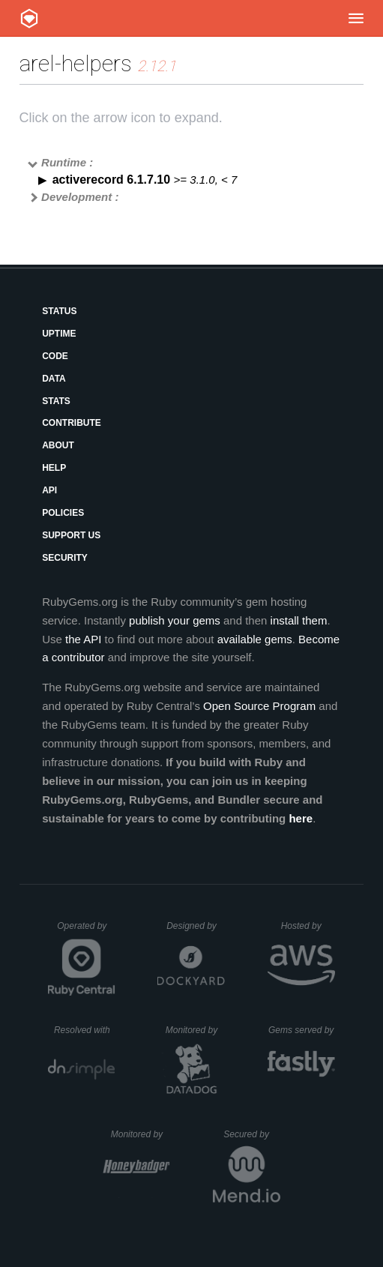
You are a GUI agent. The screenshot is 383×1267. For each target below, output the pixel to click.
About (58, 445)
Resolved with (84, 1030)
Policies (63, 513)
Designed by (195, 926)
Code (55, 356)
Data (54, 378)
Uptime (59, 333)
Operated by (86, 931)
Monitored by (196, 1030)
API (49, 490)
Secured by (251, 1134)
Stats (56, 401)
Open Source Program (259, 705)
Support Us (71, 535)
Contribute (71, 423)
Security (65, 558)
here (301, 818)
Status (59, 311)
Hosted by (308, 926)
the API (83, 639)
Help (54, 468)
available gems (254, 639)
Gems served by (301, 1030)
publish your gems (174, 620)
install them (299, 620)
